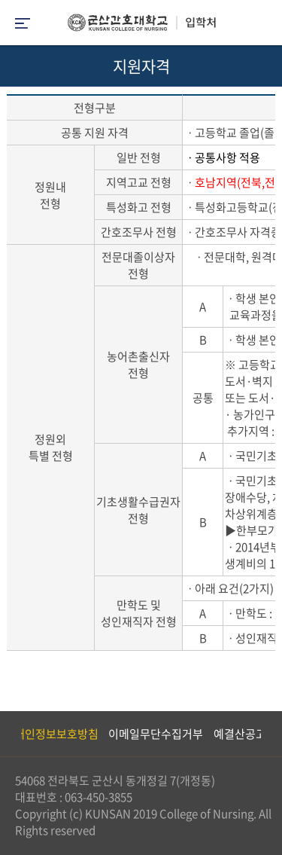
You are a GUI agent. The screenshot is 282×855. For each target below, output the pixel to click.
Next (263, 734)
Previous (11, 734)
